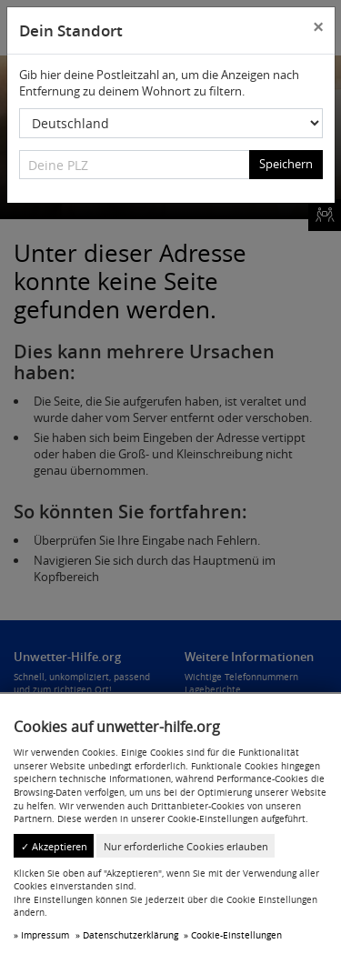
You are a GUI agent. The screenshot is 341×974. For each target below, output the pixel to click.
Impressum (45, 935)
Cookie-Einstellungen (236, 935)
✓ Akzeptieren (54, 846)
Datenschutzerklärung (130, 935)
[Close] (318, 28)
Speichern (286, 164)
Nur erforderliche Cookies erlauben (186, 846)
